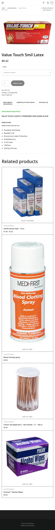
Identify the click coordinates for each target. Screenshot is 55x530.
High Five (9, 95)
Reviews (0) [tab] (43, 102)
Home (3, 8)
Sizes (5, 67)
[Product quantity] (5, 83)
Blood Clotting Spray (12, 357)
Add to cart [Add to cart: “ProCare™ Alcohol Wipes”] (28, 484)
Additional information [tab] (26, 102)
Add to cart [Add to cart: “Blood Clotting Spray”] (28, 349)
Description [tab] (7, 102)
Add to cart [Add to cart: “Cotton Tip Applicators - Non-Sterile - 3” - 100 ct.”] (28, 417)
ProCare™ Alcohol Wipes (13, 492)
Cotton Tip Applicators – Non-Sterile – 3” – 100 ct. (23, 425)
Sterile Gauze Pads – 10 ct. (14, 228)
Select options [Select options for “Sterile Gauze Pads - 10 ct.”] (27, 221)
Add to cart (17, 83)
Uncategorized (12, 8)
